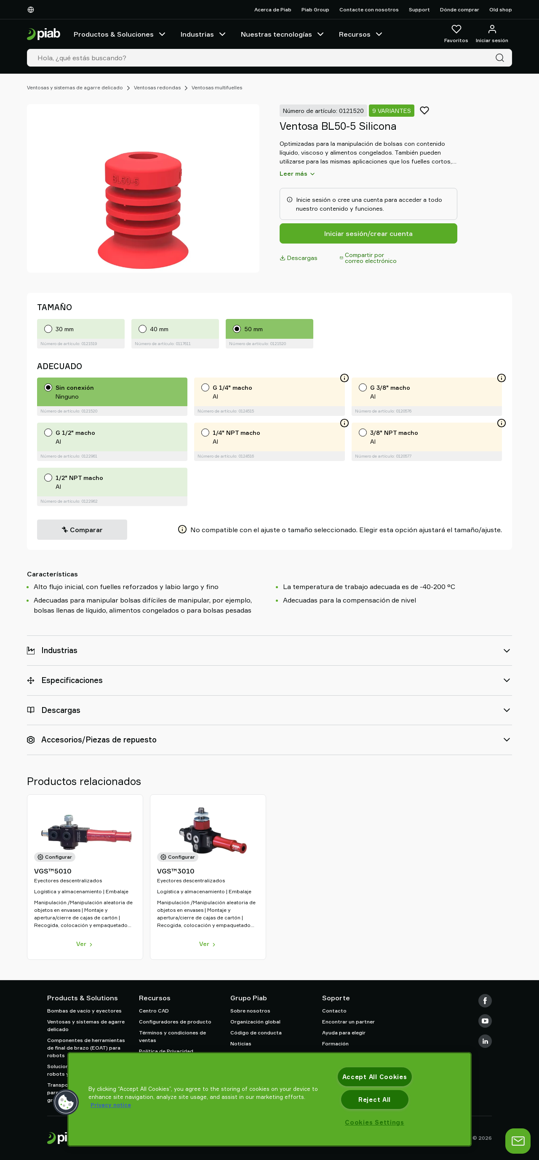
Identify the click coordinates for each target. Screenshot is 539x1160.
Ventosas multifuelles (217, 87)
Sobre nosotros (250, 1010)
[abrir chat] (518, 1141)
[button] (66, 1102)
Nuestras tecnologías (283, 34)
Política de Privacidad (166, 1051)
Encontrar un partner (348, 1021)
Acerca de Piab (272, 9)
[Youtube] (485, 1021)
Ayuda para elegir (344, 1032)
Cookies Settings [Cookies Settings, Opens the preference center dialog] (374, 1122)
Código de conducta (256, 1032)
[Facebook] (485, 1000)
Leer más (298, 173)
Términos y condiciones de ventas (172, 1036)
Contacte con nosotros (369, 9)
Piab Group (315, 9)
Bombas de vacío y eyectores (84, 1010)
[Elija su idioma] (32, 9)
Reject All (374, 1099)
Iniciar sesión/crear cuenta (368, 233)
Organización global (255, 1021)
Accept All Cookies (374, 1076)
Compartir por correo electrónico (368, 257)
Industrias (204, 34)
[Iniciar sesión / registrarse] (492, 34)
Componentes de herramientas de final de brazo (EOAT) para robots (86, 1047)
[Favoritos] (456, 34)
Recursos (361, 34)
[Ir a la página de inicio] (43, 34)
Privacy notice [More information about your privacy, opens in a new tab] (111, 1104)
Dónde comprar (459, 9)
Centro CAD (154, 1010)
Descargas (299, 257)
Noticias (240, 1043)
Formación (335, 1043)
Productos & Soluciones (120, 34)
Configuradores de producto (175, 1021)
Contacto (334, 1010)
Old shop (500, 9)
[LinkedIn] (485, 1041)
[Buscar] (501, 57)
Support (419, 9)
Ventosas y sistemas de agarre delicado (75, 87)
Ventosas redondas (157, 87)
